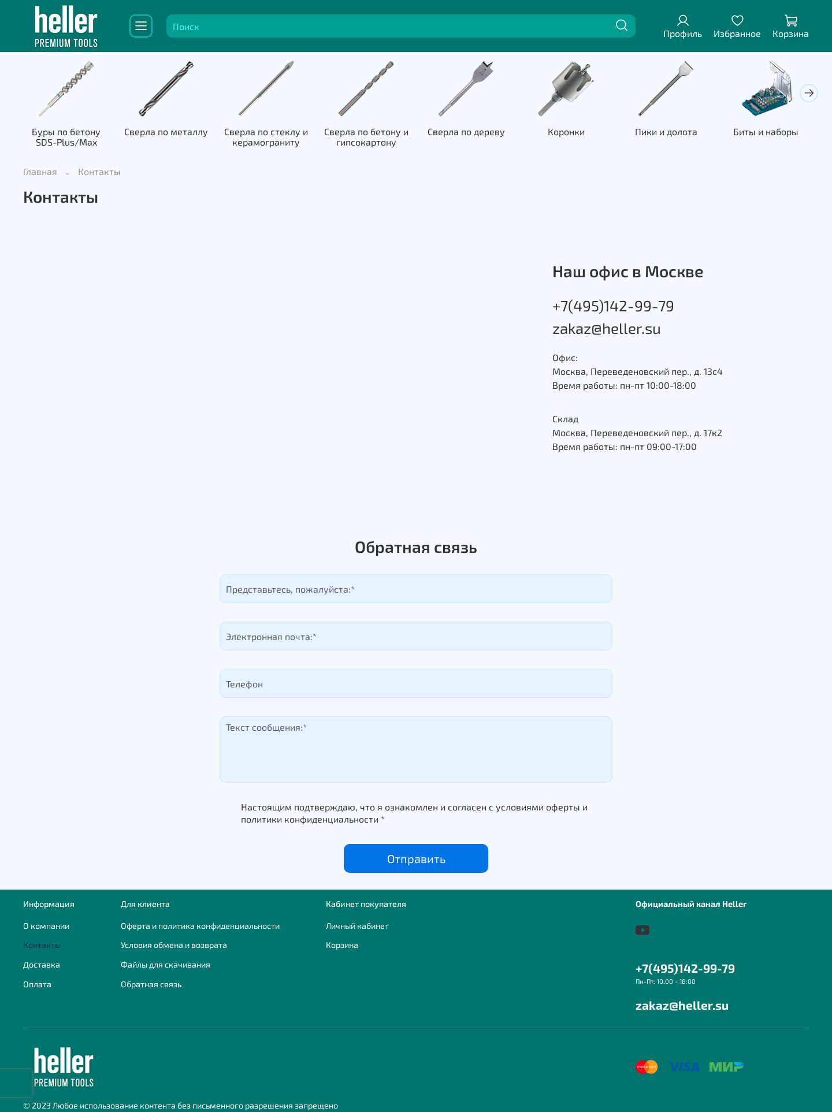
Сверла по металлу (166, 132)
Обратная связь (151, 984)
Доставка (41, 964)
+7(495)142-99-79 (613, 305)
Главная (40, 171)
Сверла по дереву (466, 132)
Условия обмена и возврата (174, 945)
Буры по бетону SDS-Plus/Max (66, 137)
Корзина (342, 945)
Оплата (37, 984)
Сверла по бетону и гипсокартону (366, 137)
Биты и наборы (765, 132)
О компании (46, 926)
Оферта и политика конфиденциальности (200, 926)
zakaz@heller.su (606, 328)
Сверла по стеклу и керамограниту (266, 137)
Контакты (42, 945)
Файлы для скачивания (165, 964)
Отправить (416, 858)
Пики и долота (666, 132)
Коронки (566, 132)
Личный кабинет (357, 926)
